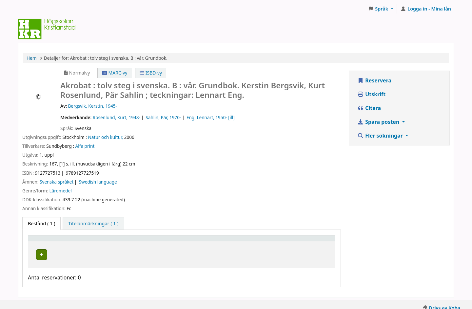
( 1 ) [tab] (41, 223)
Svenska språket (56, 182)
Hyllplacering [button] (128, 241)
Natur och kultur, (105, 137)
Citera (369, 108)
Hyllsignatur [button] (218, 241)
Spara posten (379, 121)
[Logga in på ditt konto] (426, 9)
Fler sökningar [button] (380, 135)
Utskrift (371, 94)
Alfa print (85, 146)
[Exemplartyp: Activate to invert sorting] (69, 241)
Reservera (374, 80)
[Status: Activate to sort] (308, 241)
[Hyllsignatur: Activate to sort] (241, 241)
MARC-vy (115, 73)
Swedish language (98, 182)
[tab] (93, 223)
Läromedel (60, 191)
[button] (380, 9)
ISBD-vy (151, 73)
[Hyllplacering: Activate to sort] (155, 241)
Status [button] (292, 241)
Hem (31, 58)
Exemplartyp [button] (46, 241)
